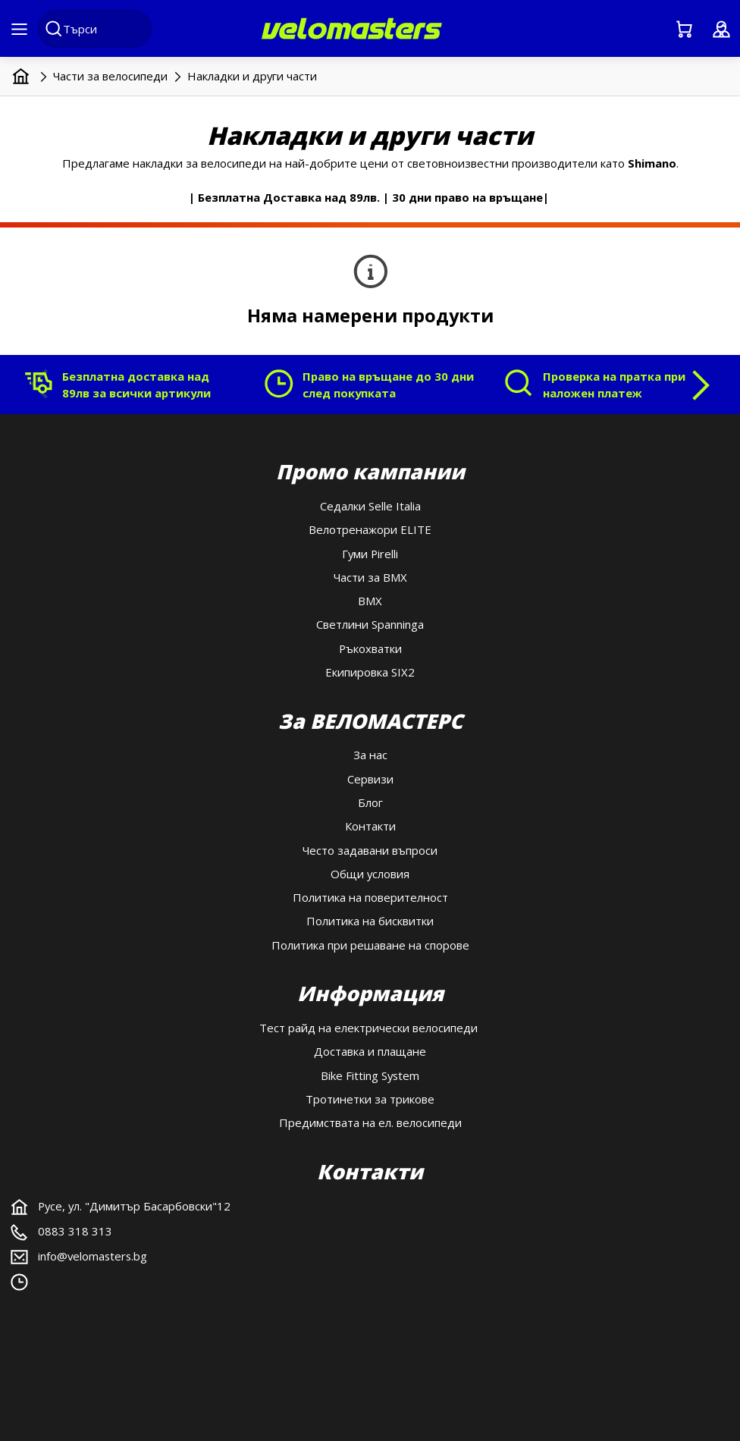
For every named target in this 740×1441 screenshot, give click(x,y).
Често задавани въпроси (370, 850)
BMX (370, 600)
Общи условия (370, 873)
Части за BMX (370, 577)
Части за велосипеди (110, 75)
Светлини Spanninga (370, 624)
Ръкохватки (370, 648)
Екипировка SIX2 (370, 672)
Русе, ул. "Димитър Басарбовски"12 (134, 1205)
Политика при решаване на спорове (370, 945)
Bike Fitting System (370, 1075)
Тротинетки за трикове (370, 1099)
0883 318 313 (75, 1231)
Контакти (370, 826)
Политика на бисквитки (370, 920)
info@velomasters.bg (92, 1256)
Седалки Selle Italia (370, 505)
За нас (370, 754)
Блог (370, 802)
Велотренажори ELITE (370, 529)
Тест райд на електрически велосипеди (370, 1027)
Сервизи (370, 778)
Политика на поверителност (370, 897)
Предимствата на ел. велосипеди (370, 1122)
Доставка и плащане (370, 1051)
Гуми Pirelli (370, 553)
